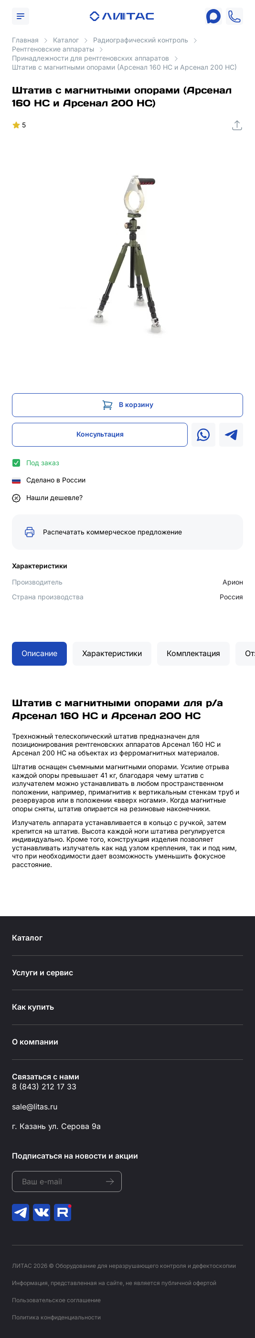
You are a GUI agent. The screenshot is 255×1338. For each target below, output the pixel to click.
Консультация (100, 434)
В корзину (136, 404)
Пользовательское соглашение (56, 1300)
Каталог (66, 40)
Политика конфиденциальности (56, 1317)
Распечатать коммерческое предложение (112, 532)
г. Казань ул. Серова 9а (56, 1126)
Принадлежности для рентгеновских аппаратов (90, 58)
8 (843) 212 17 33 (44, 1086)
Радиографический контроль (140, 40)
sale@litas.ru (34, 1106)
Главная (25, 40)
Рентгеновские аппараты (53, 49)
